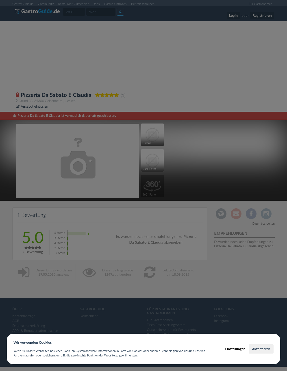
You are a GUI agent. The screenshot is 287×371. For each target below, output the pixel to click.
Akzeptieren (261, 349)
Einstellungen (235, 349)
